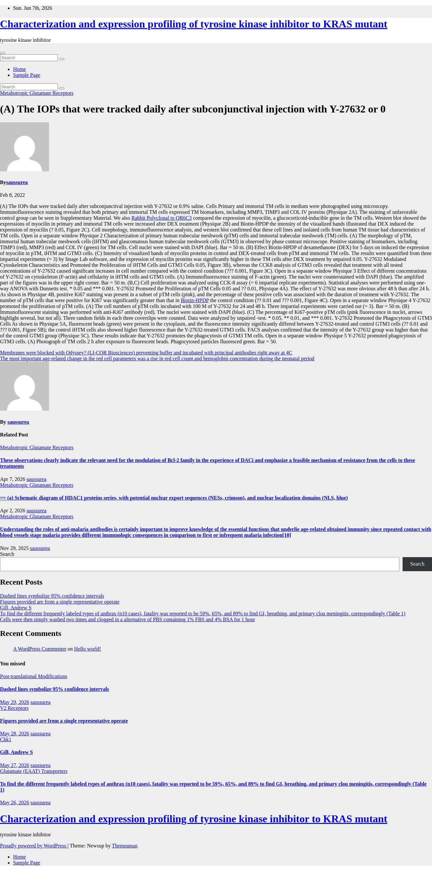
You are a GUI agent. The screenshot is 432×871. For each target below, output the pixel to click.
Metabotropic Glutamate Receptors (37, 93)
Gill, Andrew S (15, 607)
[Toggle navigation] (2, 53)
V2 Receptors (14, 708)
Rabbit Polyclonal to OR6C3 (161, 218)
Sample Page (26, 75)
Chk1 (5, 739)
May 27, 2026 (14, 765)
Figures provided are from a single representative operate (60, 602)
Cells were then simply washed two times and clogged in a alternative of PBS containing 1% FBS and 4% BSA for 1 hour (127, 619)
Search (7, 554)
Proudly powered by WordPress (33, 845)
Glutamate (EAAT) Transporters (33, 771)
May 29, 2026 (14, 702)
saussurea (17, 182)
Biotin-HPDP (195, 300)
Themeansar (124, 845)
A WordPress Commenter (39, 649)
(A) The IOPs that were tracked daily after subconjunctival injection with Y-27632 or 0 (193, 109)
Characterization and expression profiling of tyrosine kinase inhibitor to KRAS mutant (193, 24)
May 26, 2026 (14, 802)
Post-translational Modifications (33, 676)
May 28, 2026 (14, 733)
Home (19, 69)
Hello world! (87, 649)
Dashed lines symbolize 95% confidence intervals (52, 596)
